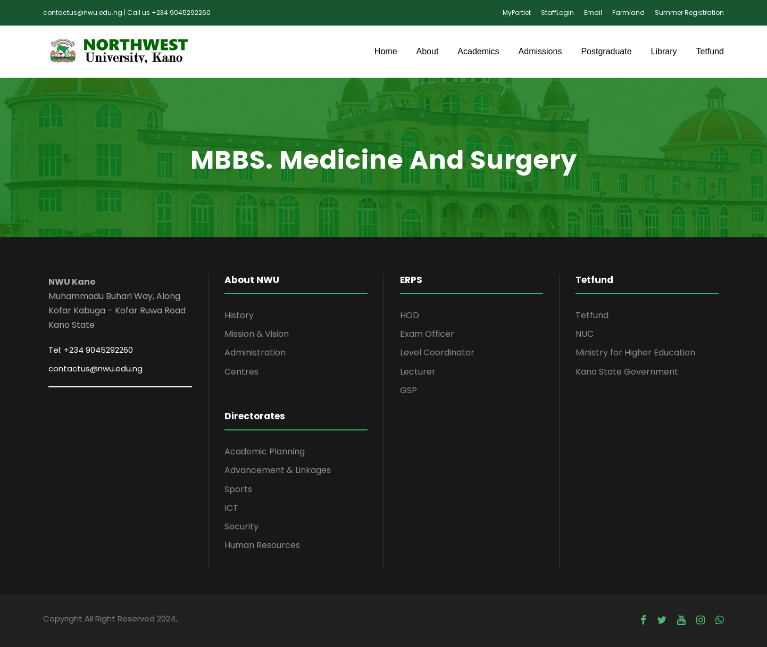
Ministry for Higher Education (635, 352)
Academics (478, 51)
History (239, 315)
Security (241, 526)
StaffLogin (557, 12)
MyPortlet (517, 12)
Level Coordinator (437, 352)
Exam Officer (427, 334)
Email (593, 12)
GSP (408, 390)
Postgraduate (606, 51)
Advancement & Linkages (277, 470)
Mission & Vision (256, 334)
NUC (585, 334)
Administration (255, 352)
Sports (238, 489)
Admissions (540, 51)
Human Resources (262, 545)
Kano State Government (627, 372)
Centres (241, 372)
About (427, 51)
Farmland (628, 12)
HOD (409, 315)
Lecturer (418, 372)
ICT (231, 508)
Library (664, 51)
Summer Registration (689, 12)
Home (385, 51)
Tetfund (710, 51)
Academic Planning (264, 451)
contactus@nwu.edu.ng (95, 368)
